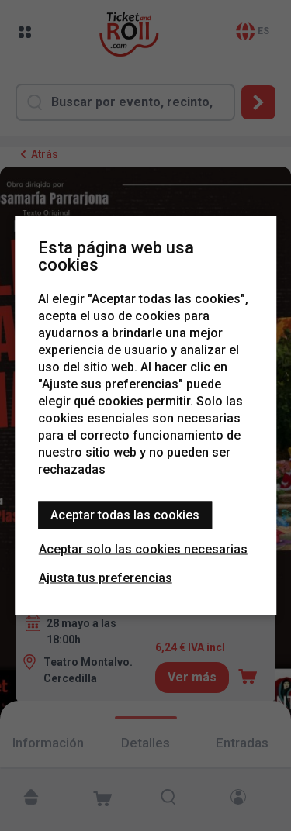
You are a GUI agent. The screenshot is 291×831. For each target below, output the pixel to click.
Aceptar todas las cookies (124, 515)
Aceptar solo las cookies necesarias (143, 549)
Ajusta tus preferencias (105, 578)
